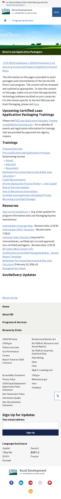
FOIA (34, 366)
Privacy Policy (8, 379)
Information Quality (11, 397)
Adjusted (11, 164)
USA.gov (36, 375)
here (36, 104)
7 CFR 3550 (8, 63)
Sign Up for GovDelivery (16, 211)
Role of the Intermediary (15, 187)
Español (6, 448)
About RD (7, 314)
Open (34, 361)
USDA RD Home (9, 339)
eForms (6, 67)
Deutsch (35, 448)
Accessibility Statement (13, 375)
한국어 (5, 456)
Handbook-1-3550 (25, 63)
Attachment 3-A (45, 63)
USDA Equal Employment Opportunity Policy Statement (14, 386)
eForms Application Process (17, 183)
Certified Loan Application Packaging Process (26, 195)
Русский (6, 460)
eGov (34, 383)
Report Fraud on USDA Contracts (13, 361)
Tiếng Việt (7, 452)
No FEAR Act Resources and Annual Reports (45, 345)
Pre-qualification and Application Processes (26, 152)
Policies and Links (10, 347)
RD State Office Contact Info (17, 249)
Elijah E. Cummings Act (42, 370)
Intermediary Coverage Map (17, 225)
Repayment (12, 168)
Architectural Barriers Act (44, 339)
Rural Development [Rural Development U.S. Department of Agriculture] (24, 12)
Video (38, 183)
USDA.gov (7, 343)
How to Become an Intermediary (20, 191)
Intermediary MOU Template (18, 229)
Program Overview (12, 148)
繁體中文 (35, 452)
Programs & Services (22, 20)
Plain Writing (38, 357)
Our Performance (10, 351)
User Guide (50, 183)
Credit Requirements (14, 179)
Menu (56, 12)
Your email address (13, 419)
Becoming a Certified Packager (19, 199)
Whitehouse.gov (39, 379)
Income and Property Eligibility (29, 67)
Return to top (9, 297)
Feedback (36, 387)
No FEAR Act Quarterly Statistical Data (42, 352)
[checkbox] (57, 395)
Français (34, 456)
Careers (6, 355)
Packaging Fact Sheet (14, 268)
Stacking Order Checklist (16, 237)
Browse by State (12, 330)
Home (5, 306)
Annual (9, 160)
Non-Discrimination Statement (11, 404)
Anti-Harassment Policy (13, 394)
